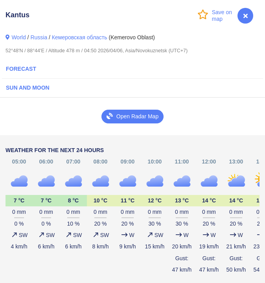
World (18, 37)
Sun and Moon (28, 88)
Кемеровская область (79, 37)
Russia (38, 37)
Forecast (21, 69)
